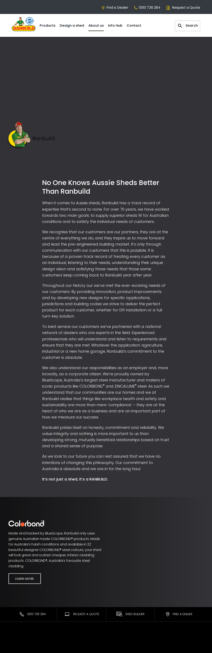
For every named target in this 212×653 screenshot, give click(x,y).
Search (187, 26)
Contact (134, 25)
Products (47, 25)
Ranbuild (65, 642)
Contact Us (167, 642)
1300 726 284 (147, 7)
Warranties (117, 642)
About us (96, 25)
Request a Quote (183, 7)
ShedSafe (116, 647)
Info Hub (115, 25)
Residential (16, 647)
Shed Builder (130, 614)
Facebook (167, 647)
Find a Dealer (115, 7)
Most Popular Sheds (23, 642)
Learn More (24, 579)
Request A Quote (81, 614)
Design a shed (72, 25)
